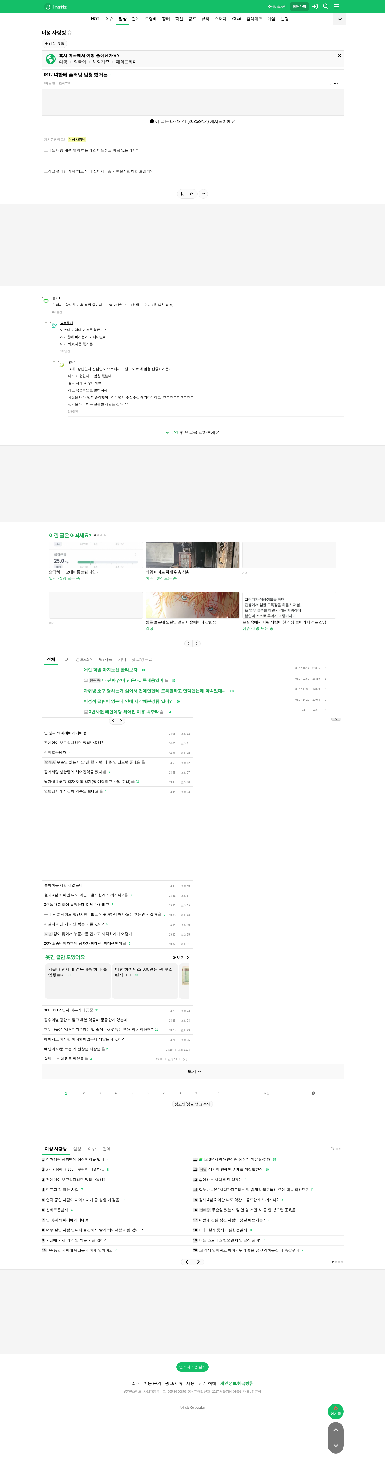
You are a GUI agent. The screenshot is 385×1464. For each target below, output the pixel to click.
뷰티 (205, 19)
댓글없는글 (142, 659)
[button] (188, 643)
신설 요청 (54, 43)
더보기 (180, 957)
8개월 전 (49, 83)
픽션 (179, 19)
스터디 (220, 19)
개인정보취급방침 (237, 1383)
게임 (271, 19)
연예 (136, 19)
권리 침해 (207, 1383)
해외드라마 (126, 62)
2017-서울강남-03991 (226, 1391)
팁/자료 (105, 659)
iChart (236, 19)
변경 (285, 19)
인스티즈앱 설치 (192, 1367)
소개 (135, 1383)
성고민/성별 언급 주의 (192, 1104)
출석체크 (254, 19)
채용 (190, 1383)
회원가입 (299, 6)
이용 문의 (152, 1383)
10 (219, 1093)
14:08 (336, 1149)
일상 (122, 19)
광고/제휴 (174, 1383)
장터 (166, 19)
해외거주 (101, 62)
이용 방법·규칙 (277, 6)
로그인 (172, 432)
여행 (63, 62)
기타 (122, 659)
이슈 (109, 19)
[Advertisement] (169, 838)
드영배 (151, 19)
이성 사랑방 (54, 32)
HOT (95, 19)
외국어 (80, 62)
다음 (266, 1093)
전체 (51, 659)
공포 (192, 19)
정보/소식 (85, 659)
